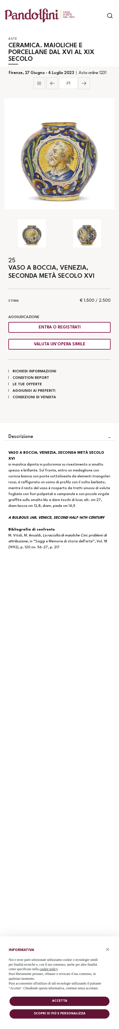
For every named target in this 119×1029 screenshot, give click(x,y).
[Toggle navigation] (100, 15)
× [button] (108, 949)
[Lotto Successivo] (84, 83)
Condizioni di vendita (34, 397)
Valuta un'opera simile (59, 344)
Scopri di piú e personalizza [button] (59, 1013)
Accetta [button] (59, 1001)
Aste (12, 39)
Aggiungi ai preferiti (34, 391)
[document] (59, 968)
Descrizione (20, 436)
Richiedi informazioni (34, 371)
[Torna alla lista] (39, 83)
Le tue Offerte (27, 384)
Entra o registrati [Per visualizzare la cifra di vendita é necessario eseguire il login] (60, 327)
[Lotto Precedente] (52, 83)
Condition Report (31, 378)
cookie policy (48, 969)
